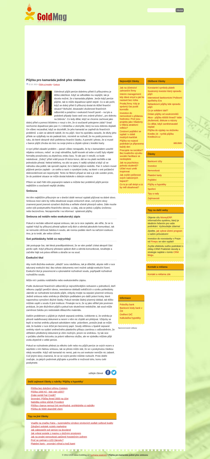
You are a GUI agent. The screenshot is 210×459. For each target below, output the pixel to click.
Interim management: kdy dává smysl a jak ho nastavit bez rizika (132, 97)
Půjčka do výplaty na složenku (163, 130)
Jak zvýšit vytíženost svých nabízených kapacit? (130, 178)
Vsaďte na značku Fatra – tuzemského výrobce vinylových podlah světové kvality (72, 423)
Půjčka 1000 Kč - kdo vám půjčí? (47, 391)
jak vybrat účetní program (169, 231)
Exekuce (56, 84)
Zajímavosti (153, 198)
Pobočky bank (127, 304)
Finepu (154, 241)
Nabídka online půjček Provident (47, 402)
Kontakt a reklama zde (159, 274)
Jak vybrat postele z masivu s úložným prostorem (56, 433)
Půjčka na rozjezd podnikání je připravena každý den (132, 143)
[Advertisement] (105, 51)
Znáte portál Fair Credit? (43, 395)
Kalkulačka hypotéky (130, 318)
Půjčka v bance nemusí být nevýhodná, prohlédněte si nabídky (62, 405)
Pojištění (152, 180)
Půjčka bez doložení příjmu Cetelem (49, 388)
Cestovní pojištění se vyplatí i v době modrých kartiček (130, 134)
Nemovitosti (154, 170)
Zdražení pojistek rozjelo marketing (48, 426)
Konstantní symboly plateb (161, 87)
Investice (152, 166)
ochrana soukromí (99, 455)
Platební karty (155, 175)
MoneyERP (166, 217)
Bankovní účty (155, 161)
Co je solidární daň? (158, 110)
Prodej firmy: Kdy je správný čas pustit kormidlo (130, 106)
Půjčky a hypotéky (45, 84)
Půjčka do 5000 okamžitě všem (47, 409)
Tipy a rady (153, 193)
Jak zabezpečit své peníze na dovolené (51, 430)
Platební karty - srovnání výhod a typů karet (53, 443)
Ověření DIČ (126, 314)
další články (178, 143)
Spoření (152, 189)
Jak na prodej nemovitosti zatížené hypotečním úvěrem (59, 436)
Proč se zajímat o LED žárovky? (47, 440)
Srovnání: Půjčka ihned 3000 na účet (49, 398)
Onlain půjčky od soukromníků (163, 114)
